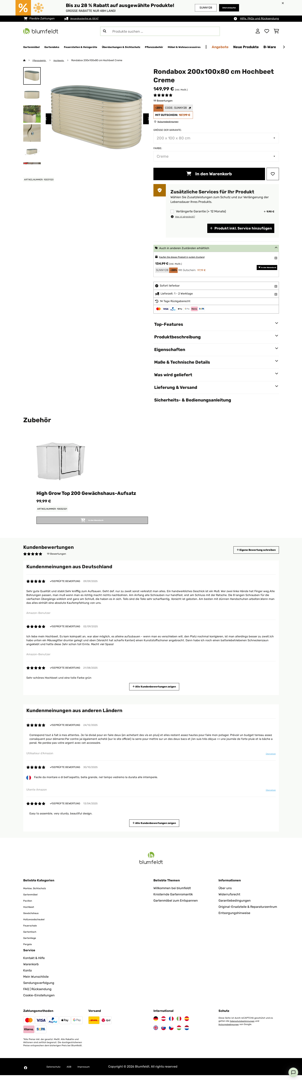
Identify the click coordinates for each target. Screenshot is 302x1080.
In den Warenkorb (209, 174)
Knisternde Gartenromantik (173, 899)
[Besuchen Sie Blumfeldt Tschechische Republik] (171, 1032)
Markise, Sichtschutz (38, 893)
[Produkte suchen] (160, 31)
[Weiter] (284, 47)
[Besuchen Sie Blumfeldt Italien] (179, 1023)
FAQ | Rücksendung (37, 994)
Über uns (225, 893)
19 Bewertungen (163, 100)
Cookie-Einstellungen (39, 1000)
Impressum (92, 1071)
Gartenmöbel (32, 899)
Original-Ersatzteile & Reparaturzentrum (248, 911)
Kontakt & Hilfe (34, 963)
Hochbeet (30, 911)
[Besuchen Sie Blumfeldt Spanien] (186, 1023)
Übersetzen (268, 760)
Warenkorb (31, 969)
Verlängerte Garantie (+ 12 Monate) (201, 211)
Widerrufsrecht (229, 899)
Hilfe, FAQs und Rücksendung (259, 18)
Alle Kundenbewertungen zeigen (155, 691)
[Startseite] (28, 60)
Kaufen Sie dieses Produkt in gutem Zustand (188, 257)
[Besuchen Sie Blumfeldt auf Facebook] (25, 1072)
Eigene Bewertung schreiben (249, 555)
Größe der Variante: (167, 130)
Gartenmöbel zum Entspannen (175, 905)
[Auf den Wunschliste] (273, 174)
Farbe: (157, 148)
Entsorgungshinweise (234, 918)
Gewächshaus (33, 918)
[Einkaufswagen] (276, 31)
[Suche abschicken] (104, 31)
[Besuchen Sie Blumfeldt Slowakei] (163, 1032)
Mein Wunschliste (36, 981)
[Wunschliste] (266, 31)
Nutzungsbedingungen (231, 1029)
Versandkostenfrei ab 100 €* (88, 18)
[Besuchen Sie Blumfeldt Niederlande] (186, 1032)
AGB (74, 1071)
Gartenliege (31, 942)
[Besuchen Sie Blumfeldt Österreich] (163, 1023)
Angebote (275, 47)
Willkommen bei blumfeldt (172, 893)
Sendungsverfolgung (38, 988)
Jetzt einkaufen (225, 7)
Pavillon (29, 905)
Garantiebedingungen (235, 905)
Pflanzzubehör (42, 60)
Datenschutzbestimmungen (245, 1025)
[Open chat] (293, 1072)
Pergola (28, 949)
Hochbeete (64, 60)
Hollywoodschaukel (37, 924)
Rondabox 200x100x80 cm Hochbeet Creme (103, 60)
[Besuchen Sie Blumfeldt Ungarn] (179, 1032)
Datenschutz (55, 1071)
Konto (27, 975)
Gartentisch (31, 936)
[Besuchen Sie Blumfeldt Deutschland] (155, 1023)
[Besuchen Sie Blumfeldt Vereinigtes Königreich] (155, 1032)
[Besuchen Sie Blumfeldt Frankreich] (171, 1023)
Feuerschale (32, 930)
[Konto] (258, 31)
